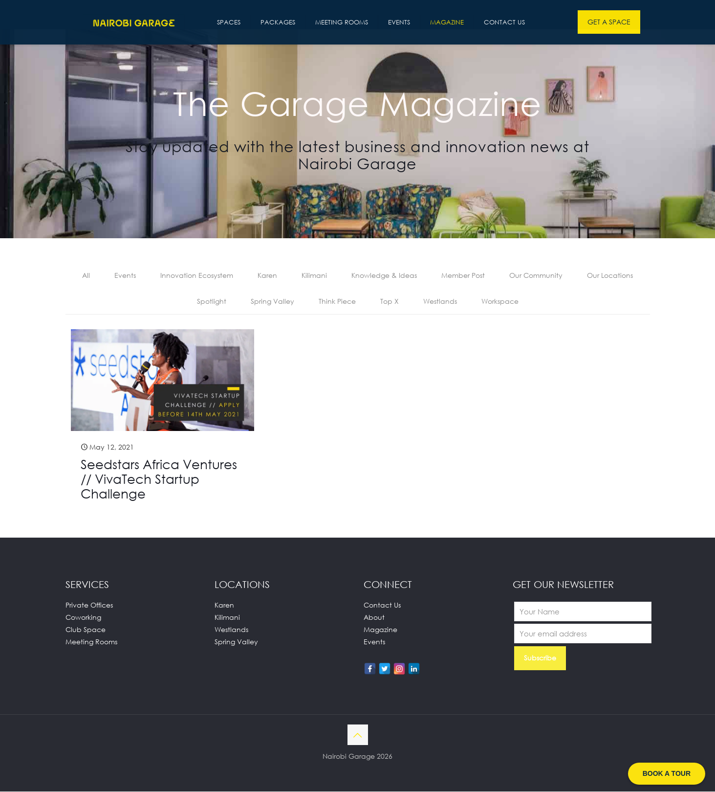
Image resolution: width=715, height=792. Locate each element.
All (86, 276)
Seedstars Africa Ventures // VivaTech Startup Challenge (159, 479)
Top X (389, 301)
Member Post (463, 276)
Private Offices (89, 605)
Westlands (440, 301)
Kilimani (314, 276)
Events (125, 276)
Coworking (83, 617)
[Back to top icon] (357, 735)
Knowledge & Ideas (384, 276)
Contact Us (382, 605)
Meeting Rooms (91, 642)
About (374, 617)
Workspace (500, 301)
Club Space (85, 630)
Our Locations (610, 276)
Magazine (380, 630)
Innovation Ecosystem (196, 276)
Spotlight (211, 301)
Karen (267, 276)
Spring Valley (272, 301)
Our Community (536, 276)
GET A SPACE (608, 22)
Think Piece (337, 301)
